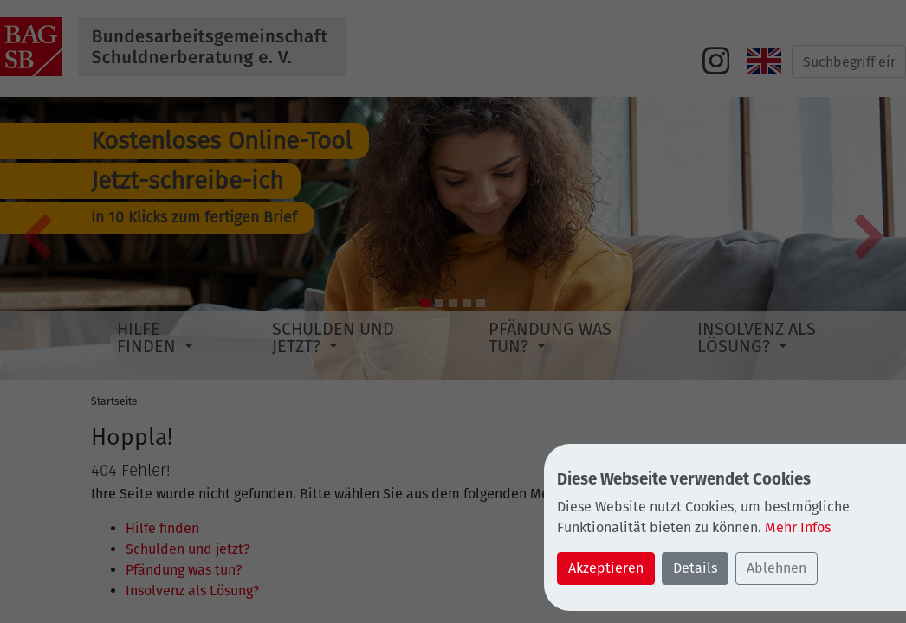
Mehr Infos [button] (798, 527)
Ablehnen (776, 568)
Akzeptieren (606, 568)
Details (695, 568)
